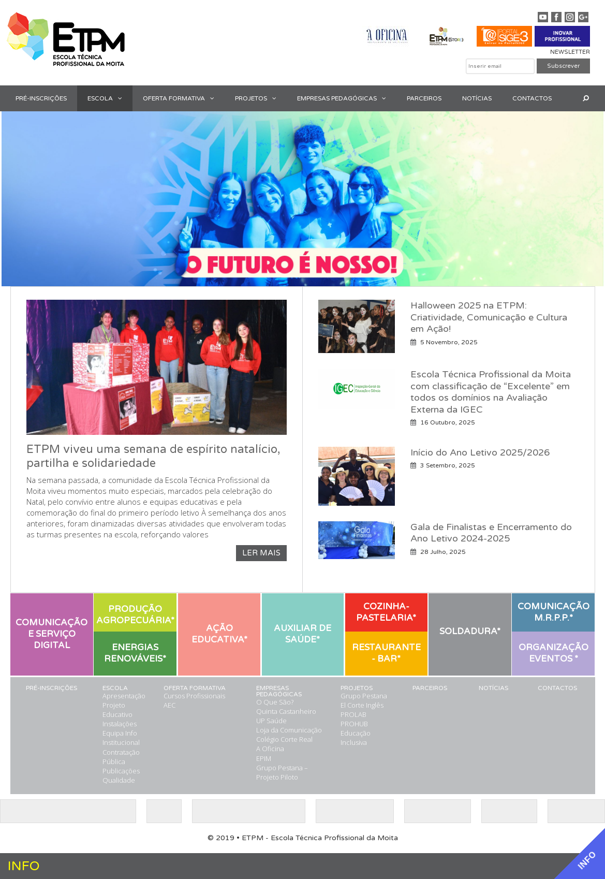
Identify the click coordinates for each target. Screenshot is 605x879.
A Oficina (270, 748)
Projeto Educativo (117, 709)
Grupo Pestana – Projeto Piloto (282, 772)
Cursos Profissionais (194, 695)
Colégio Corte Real (284, 739)
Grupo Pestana (364, 695)
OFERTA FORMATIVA (184, 98)
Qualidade (118, 780)
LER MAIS (261, 553)
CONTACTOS (532, 98)
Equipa (113, 733)
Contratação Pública (121, 757)
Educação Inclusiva (356, 737)
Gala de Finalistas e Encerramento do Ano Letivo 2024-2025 (491, 533)
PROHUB (354, 723)
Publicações (121, 770)
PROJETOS (261, 98)
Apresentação (123, 695)
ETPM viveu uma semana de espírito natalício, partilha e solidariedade (153, 457)
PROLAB (353, 714)
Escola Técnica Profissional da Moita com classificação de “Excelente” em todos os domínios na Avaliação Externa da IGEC (490, 392)
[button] (122, 98)
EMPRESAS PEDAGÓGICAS (346, 98)
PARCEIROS (424, 98)
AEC (169, 705)
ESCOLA (109, 98)
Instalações (119, 723)
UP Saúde (271, 720)
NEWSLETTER (570, 52)
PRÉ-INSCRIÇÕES (41, 98)
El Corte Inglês (362, 705)
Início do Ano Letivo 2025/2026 (480, 452)
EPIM (263, 758)
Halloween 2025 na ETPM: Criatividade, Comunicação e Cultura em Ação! (488, 317)
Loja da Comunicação (289, 730)
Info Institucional (121, 737)
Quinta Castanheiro (286, 711)
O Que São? (274, 702)
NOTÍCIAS (477, 98)
